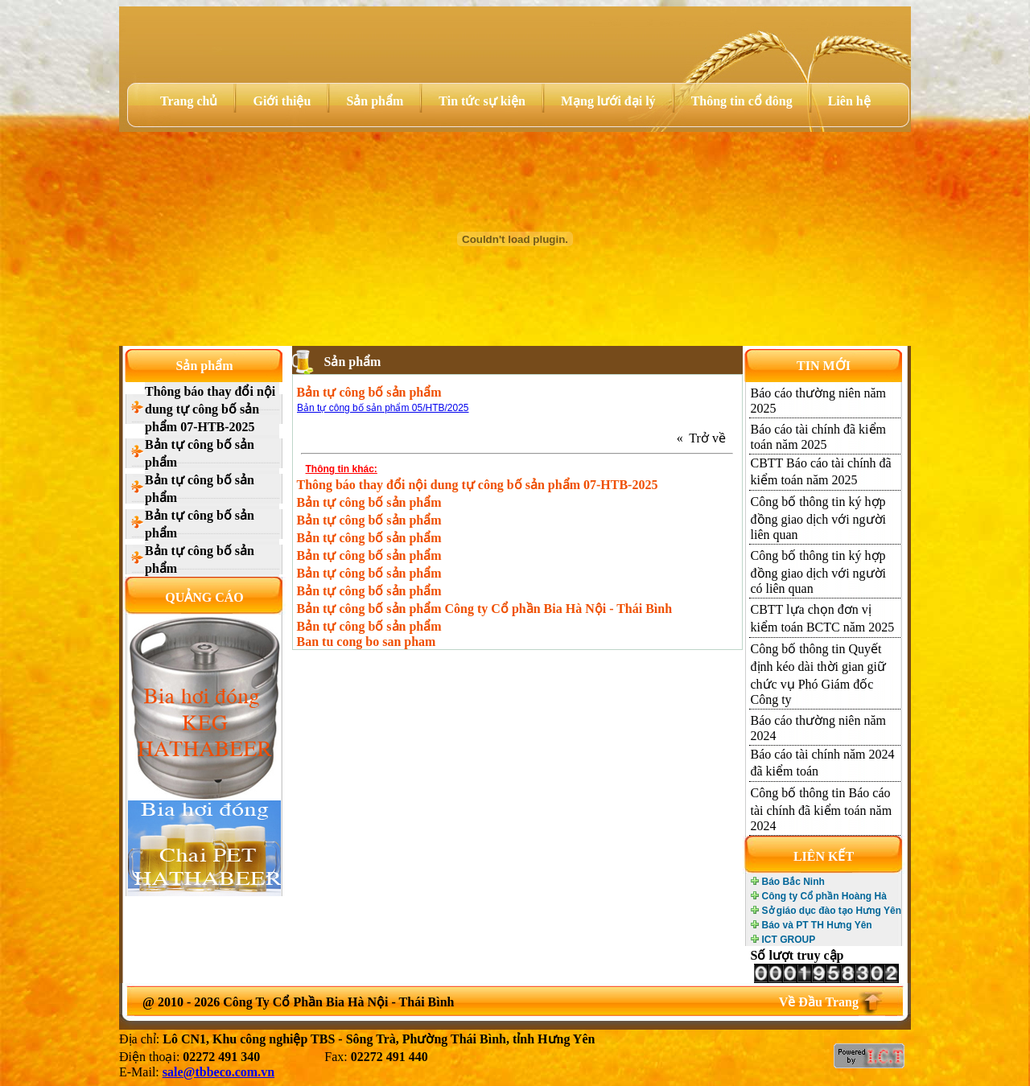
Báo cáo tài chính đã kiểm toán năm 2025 (819, 436)
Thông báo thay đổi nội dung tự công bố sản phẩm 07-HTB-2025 (210, 409)
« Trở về (704, 438)
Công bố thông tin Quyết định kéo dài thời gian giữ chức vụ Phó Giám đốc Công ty (819, 674)
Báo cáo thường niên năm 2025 (819, 400)
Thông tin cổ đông (742, 101)
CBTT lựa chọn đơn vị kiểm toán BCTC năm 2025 (823, 618)
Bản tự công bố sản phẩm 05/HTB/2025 (382, 407)
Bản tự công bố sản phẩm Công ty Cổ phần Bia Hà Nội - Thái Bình (485, 608)
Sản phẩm (374, 101)
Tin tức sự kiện (482, 101)
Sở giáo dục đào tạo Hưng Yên (831, 910)
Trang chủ (188, 101)
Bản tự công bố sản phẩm (199, 453)
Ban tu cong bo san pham (366, 641)
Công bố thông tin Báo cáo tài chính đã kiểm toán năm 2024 (821, 809)
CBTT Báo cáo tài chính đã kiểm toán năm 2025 (821, 471)
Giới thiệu (282, 101)
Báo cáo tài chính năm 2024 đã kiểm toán (823, 762)
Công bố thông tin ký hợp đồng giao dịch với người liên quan (819, 518)
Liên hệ (849, 101)
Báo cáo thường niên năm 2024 (819, 728)
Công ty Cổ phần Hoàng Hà (824, 896)
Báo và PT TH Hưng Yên (817, 925)
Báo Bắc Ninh (793, 881)
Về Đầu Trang (819, 1002)
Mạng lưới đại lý (608, 101)
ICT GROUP (789, 939)
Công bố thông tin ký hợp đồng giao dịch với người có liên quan (819, 572)
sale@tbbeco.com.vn (218, 1072)
